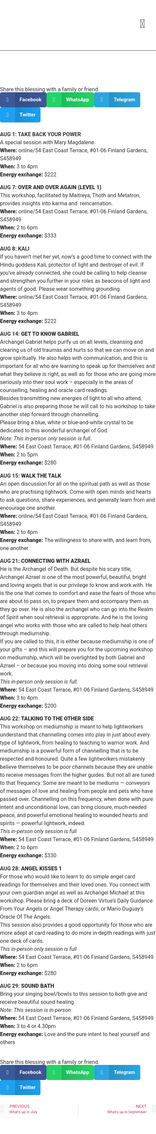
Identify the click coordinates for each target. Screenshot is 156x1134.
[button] (23, 99)
